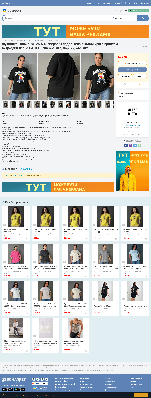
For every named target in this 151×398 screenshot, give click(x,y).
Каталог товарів (92, 3)
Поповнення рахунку (87, 384)
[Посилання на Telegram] (46, 379)
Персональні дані (61, 387)
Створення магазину (87, 387)
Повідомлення (125, 78)
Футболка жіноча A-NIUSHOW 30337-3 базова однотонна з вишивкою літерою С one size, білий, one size (15, 307)
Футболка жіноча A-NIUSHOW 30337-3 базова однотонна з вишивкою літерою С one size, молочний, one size (75, 307)
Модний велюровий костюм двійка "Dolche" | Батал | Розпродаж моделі (15, 344)
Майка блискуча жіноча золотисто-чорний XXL (73, 344)
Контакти (139, 78)
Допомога (145, 3)
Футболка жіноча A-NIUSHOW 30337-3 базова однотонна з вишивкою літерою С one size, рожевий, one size (45, 307)
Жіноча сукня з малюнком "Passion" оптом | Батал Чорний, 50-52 (106, 307)
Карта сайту (106, 3)
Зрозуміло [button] (141, 395)
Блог (136, 3)
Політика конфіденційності (64, 378)
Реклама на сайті (111, 387)
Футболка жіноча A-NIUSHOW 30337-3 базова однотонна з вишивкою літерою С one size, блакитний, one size (135, 270)
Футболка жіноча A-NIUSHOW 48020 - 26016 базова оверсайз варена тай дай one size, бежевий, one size (76, 270)
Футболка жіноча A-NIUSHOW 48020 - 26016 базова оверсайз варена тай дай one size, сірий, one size (106, 270)
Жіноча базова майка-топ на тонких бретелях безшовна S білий (45, 344)
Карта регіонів (110, 381)
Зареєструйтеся (17, 177)
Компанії (118, 3)
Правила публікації (61, 381)
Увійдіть (6, 177)
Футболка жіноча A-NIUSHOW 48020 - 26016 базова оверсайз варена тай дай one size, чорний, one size (46, 270)
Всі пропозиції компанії (132, 127)
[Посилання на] (33, 379)
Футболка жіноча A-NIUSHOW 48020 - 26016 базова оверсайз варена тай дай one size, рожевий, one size (16, 270)
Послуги (128, 3)
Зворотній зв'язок (136, 378)
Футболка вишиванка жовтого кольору (16, 232)
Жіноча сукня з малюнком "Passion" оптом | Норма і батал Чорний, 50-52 (135, 307)
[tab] (9, 170)
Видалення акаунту (136, 384)
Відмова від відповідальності (65, 390)
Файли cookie (84, 378)
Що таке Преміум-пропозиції (65, 384)
